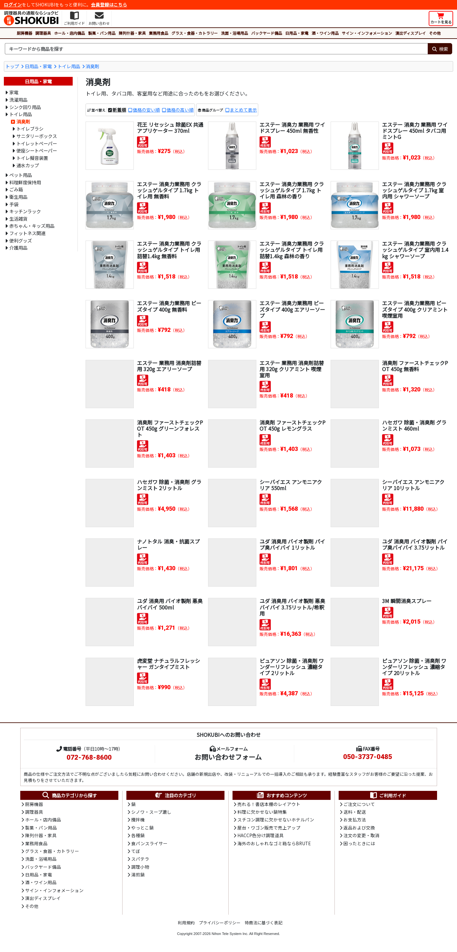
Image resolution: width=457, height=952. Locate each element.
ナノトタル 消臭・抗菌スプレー (168, 544)
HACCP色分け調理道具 (260, 835)
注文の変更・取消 (361, 835)
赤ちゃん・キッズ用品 (31, 225)
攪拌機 (138, 819)
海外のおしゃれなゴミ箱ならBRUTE (274, 843)
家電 (13, 92)
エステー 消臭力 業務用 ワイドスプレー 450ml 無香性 (292, 127)
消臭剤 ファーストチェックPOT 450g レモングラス (292, 425)
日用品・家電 (296, 33)
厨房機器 (24, 33)
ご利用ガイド (387, 795)
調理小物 (140, 867)
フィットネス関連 (27, 233)
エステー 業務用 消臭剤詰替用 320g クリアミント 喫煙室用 (292, 369)
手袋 (13, 204)
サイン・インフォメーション (367, 33)
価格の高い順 (180, 109)
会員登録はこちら (109, 4)
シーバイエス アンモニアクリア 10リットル (413, 485)
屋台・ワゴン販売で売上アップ (268, 827)
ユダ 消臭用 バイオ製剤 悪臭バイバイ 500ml (170, 604)
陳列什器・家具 (132, 33)
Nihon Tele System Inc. (230, 934)
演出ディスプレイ (410, 33)
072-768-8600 (89, 757)
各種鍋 (138, 835)
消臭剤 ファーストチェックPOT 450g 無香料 (415, 366)
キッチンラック (25, 211)
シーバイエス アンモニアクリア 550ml (291, 485)
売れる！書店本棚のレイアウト (268, 804)
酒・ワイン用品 (325, 33)
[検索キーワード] (216, 49)
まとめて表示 (243, 109)
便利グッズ (20, 240)
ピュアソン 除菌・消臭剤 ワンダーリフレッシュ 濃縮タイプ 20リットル (414, 667)
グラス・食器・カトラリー (194, 33)
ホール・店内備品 (69, 33)
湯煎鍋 (138, 874)
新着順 (119, 109)
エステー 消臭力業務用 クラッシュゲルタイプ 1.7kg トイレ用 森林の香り (292, 190)
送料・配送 (354, 812)
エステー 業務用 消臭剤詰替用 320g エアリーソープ (169, 366)
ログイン (13, 4)
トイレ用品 (69, 66)
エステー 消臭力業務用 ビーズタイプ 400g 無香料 (169, 306)
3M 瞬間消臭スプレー (407, 601)
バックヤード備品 (266, 33)
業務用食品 (158, 33)
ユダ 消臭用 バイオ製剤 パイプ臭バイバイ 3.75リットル (415, 544)
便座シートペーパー (36, 150)
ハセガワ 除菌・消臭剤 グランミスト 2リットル (169, 485)
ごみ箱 (16, 189)
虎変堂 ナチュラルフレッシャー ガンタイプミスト (168, 664)
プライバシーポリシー (220, 923)
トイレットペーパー (36, 143)
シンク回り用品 (25, 107)
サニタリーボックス (36, 136)
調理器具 (43, 33)
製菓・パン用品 (101, 33)
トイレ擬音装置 (32, 157)
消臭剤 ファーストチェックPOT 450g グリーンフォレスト (170, 428)
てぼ (135, 851)
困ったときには (359, 843)
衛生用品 (18, 196)
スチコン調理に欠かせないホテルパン (275, 819)
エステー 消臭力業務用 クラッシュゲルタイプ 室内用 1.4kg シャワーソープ (415, 250)
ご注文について (359, 804)
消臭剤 (92, 66)
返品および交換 (359, 827)
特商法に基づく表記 (263, 923)
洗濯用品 (18, 99)
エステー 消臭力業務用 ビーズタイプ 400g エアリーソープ (292, 309)
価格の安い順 (146, 109)
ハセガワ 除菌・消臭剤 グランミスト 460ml (414, 425)
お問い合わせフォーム (228, 757)
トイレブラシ (29, 128)
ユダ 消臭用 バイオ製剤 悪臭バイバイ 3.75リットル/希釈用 (292, 607)
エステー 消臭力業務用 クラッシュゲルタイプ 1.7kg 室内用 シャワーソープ (414, 190)
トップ (12, 66)
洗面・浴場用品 (234, 33)
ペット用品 (20, 174)
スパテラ (140, 859)
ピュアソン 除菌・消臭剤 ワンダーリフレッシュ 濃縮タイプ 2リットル (292, 667)
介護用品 (18, 247)
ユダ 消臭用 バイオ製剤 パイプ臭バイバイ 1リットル (292, 544)
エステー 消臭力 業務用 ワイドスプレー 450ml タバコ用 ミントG (415, 131)
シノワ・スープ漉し (151, 812)
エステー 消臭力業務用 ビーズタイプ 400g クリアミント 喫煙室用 (415, 309)
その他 (435, 33)
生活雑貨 (18, 218)
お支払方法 (354, 819)
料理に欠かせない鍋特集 (262, 812)
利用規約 (186, 923)
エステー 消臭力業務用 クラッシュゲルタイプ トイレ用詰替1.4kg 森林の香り (292, 250)
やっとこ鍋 (142, 827)
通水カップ (27, 165)
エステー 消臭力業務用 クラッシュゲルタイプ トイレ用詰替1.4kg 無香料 (169, 250)
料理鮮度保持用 (25, 182)
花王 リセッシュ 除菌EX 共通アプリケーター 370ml (170, 127)
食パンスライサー (149, 843)
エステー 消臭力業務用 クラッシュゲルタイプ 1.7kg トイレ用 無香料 (169, 190)
